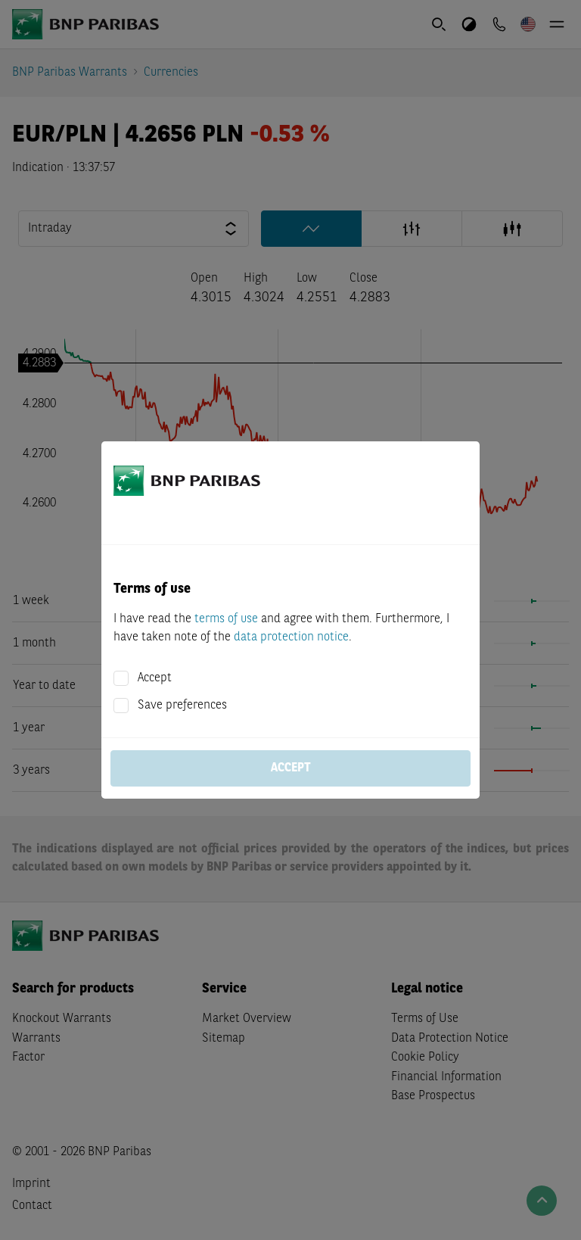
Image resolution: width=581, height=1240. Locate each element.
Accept (155, 678)
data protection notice (291, 637)
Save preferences (182, 705)
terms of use (226, 619)
